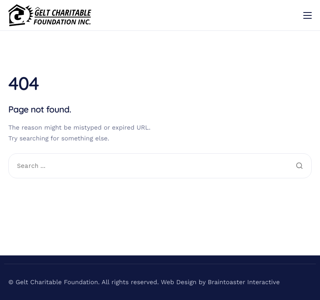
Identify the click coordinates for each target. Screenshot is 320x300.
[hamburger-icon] (307, 15)
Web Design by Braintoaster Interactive (220, 282)
